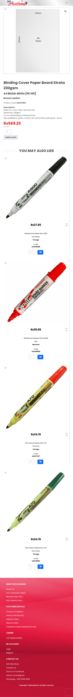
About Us (10, 589)
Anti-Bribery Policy (14, 600)
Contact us (11, 667)
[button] (66, 11)
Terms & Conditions (14, 611)
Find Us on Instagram (15, 675)
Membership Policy (14, 596)
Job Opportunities (14, 638)
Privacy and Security (15, 615)
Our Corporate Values (15, 593)
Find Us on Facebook (15, 671)
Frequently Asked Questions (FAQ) (21, 626)
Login (8, 649)
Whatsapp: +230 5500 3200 (18, 679)
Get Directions (12, 664)
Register (9, 653)
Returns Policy (12, 623)
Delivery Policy (12, 619)
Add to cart (10, 137)
